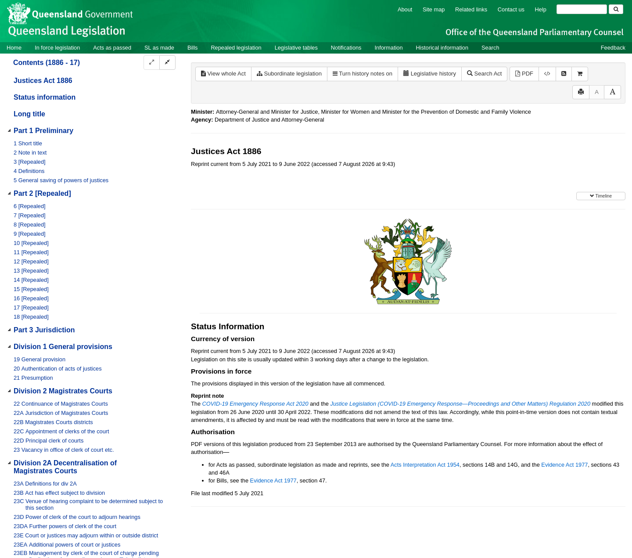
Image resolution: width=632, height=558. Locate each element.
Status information (44, 97)
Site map (434, 9)
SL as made (159, 47)
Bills (192, 47)
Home (14, 47)
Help (540, 9)
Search (490, 47)
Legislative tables (296, 47)
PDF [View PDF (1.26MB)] (524, 73)
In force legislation (57, 47)
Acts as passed (112, 47)
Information (389, 47)
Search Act (484, 73)
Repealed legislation (236, 47)
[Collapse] (167, 62)
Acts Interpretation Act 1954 (425, 464)
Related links (471, 9)
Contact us (511, 9)
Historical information (442, 47)
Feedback (613, 47)
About (405, 9)
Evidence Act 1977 (564, 464)
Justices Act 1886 (43, 80)
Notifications (346, 47)
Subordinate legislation (289, 73)
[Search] (582, 9)
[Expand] (152, 62)
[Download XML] (547, 74)
